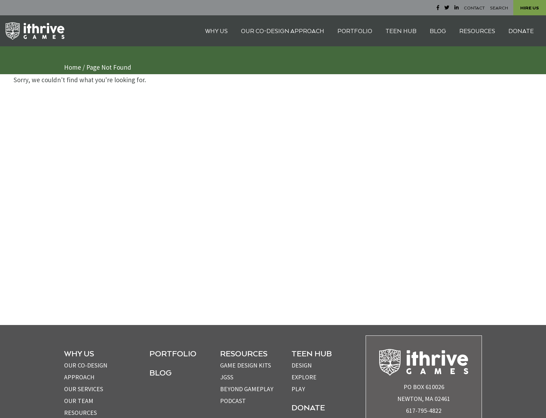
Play (298, 389)
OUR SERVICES (83, 389)
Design (301, 365)
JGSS (226, 377)
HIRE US (529, 8)
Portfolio (172, 353)
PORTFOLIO (354, 31)
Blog (160, 372)
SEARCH (499, 7)
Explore (304, 377)
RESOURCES (477, 31)
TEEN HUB (400, 31)
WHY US (216, 31)
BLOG (438, 31)
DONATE (521, 31)
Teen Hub (311, 353)
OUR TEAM (78, 401)
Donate (308, 407)
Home (72, 67)
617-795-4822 (424, 411)
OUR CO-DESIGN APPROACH (282, 31)
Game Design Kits (245, 365)
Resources (80, 413)
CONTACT (474, 7)
